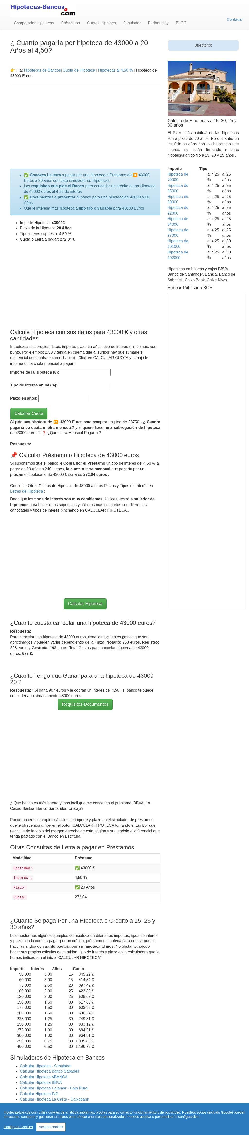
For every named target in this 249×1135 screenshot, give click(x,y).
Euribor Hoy (158, 23)
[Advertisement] (85, 123)
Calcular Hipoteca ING (39, 1094)
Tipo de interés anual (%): (33, 385)
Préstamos (70, 23)
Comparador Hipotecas (34, 23)
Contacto (234, 20)
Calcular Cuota (28, 413)
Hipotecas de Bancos (42, 70)
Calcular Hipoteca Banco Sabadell (49, 1071)
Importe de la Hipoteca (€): (34, 372)
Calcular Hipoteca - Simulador (46, 1066)
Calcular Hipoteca (85, 603)
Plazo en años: (23, 398)
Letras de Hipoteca (27, 491)
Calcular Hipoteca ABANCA (44, 1077)
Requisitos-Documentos (85, 704)
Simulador (132, 23)
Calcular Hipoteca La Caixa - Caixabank (54, 1099)
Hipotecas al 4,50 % (115, 70)
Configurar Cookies (18, 1127)
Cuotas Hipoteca (101, 23)
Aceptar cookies (51, 1127)
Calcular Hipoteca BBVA (41, 1082)
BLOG (181, 23)
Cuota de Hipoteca (79, 70)
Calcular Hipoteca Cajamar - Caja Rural (54, 1088)
